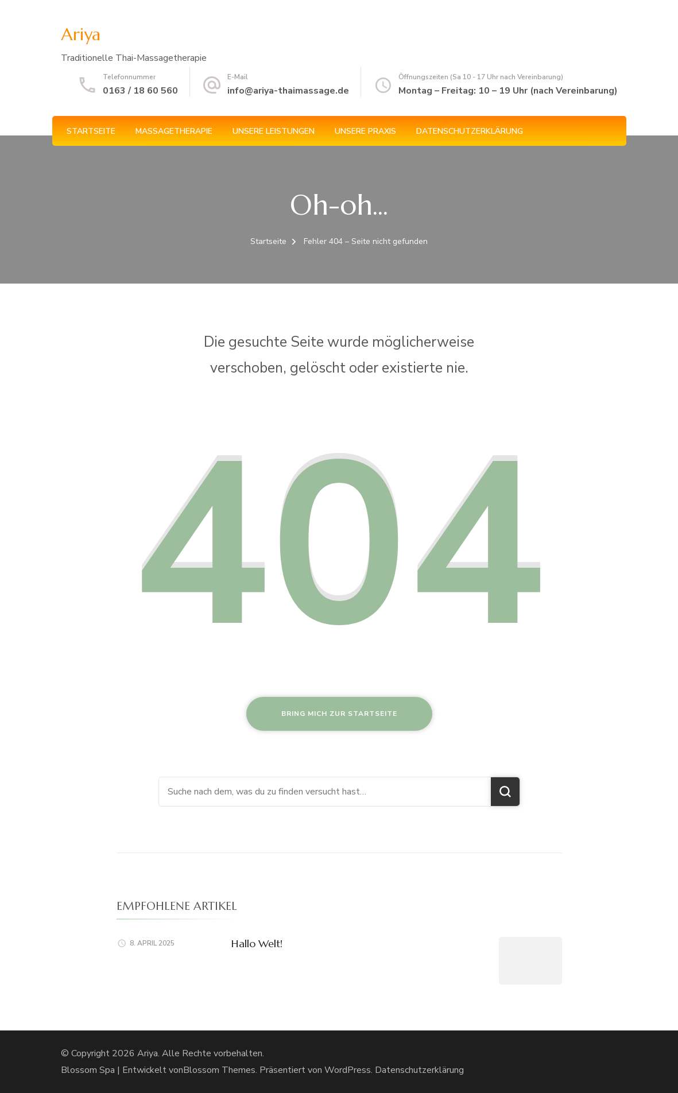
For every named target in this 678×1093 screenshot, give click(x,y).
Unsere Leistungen (274, 131)
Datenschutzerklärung (469, 131)
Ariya (80, 34)
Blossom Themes (219, 1070)
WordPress (347, 1070)
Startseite (91, 131)
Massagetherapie (173, 131)
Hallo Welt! (256, 943)
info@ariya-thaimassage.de (288, 90)
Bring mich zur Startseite (339, 713)
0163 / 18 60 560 (140, 90)
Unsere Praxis (365, 131)
